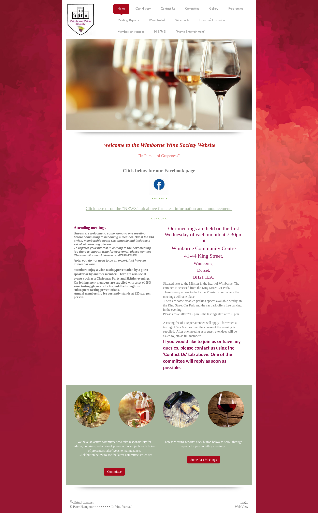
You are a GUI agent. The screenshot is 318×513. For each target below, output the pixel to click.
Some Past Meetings (203, 459)
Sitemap (88, 502)
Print (75, 502)
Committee (114, 471)
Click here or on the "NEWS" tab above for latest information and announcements (159, 208)
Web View (241, 506)
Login (244, 502)
